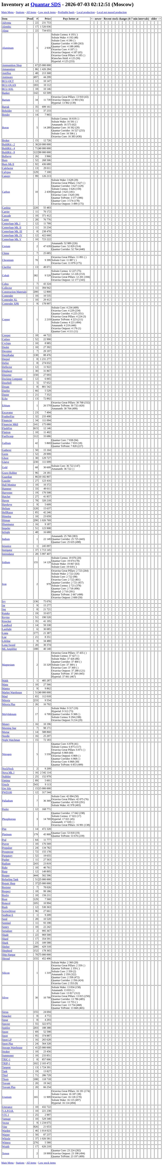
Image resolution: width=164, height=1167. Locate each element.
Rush (5, 907)
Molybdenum (9, 714)
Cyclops (6, 343)
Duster (5, 394)
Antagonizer (8, 69)
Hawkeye (7, 504)
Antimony (7, 77)
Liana (5, 633)
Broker (5, 140)
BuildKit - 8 (8, 152)
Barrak (5, 106)
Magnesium (8, 664)
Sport (5, 1035)
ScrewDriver (9, 911)
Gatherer (6, 450)
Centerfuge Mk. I (11, 223)
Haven (5, 500)
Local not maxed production (112, 12)
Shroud (6, 958)
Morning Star (9, 728)
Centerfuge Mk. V (11, 239)
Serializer (7, 930)
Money (6, 724)
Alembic (6, 26)
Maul (5, 696)
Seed (4, 919)
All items (31, 12)
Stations (20, 12)
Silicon (6, 972)
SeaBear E (7, 915)
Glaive (5, 462)
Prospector (7, 851)
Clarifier (6, 267)
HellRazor (7, 512)
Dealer (5, 347)
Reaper (6, 875)
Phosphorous (9, 819)
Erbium (6, 405)
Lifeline (6, 641)
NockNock (7, 768)
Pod (4, 839)
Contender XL (9, 299)
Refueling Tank (10, 879)
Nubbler (6, 776)
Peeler (5, 809)
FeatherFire (8, 416)
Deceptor (7, 351)
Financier (7, 420)
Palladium (7, 800)
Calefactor (7, 168)
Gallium (6, 443)
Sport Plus (7, 1043)
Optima (6, 780)
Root (4, 899)
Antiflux (6, 73)
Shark (5, 942)
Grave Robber (9, 472)
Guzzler (6, 480)
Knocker (6, 621)
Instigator (7, 550)
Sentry (5, 926)
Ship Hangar (8, 954)
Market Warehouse (12, 692)
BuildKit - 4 (8, 148)
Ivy (4, 601)
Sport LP (7, 1039)
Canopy (6, 176)
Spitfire (6, 1027)
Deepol (6, 359)
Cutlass (6, 339)
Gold (4, 467)
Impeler (6, 528)
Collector (7, 287)
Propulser (7, 847)
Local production (86, 12)
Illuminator (8, 524)
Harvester (7, 492)
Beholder (7, 110)
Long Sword (8, 645)
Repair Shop (8, 883)
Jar (3, 605)
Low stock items (47, 12)
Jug (4, 609)
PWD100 (7, 792)
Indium (6, 539)
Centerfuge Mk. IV (12, 235)
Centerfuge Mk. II (11, 227)
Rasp (4, 871)
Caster (5, 219)
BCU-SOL (7, 89)
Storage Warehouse (12, 1047)
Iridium (6, 562)
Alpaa (5, 30)
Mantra (6, 688)
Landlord (7, 625)
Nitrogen (7, 754)
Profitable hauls (66, 12)
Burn (4, 160)
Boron (5, 127)
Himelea (6, 516)
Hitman (6, 520)
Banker (6, 93)
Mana (5, 684)
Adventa (6, 22)
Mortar (5, 732)
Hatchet (6, 496)
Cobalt (5, 275)
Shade (5, 934)
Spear (5, 1019)
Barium (6, 99)
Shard (5, 938)
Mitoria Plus (8, 704)
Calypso (6, 172)
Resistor (6, 887)
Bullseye (6, 156)
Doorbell (7, 382)
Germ (5, 454)
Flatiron (6, 432)
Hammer (6, 488)
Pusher (5, 859)
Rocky (5, 895)
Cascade (6, 215)
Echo (5, 398)
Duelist (6, 390)
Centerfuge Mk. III (12, 231)
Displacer (7, 370)
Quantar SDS (46, 4)
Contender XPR (10, 303)
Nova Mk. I (8, 772)
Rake (5, 867)
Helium (6, 508)
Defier (5, 363)
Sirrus (5, 1012)
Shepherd (7, 950)
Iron (4, 584)
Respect (6, 891)
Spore (5, 1031)
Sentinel (6, 922)
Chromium (7, 260)
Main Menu (7, 12)
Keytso (6, 617)
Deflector (7, 367)
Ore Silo (6, 788)
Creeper (6, 335)
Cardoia (6, 207)
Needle (6, 736)
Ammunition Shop (12, 65)
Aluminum (7, 47)
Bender (6, 114)
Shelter (6, 946)
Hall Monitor (9, 484)
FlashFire (7, 428)
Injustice (6, 546)
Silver (5, 997)
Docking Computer (12, 378)
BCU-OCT (8, 81)
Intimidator (8, 554)
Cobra (5, 283)
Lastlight (7, 629)
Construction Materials (14, 291)
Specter (6, 1023)
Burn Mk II (8, 164)
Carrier (6, 211)
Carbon (6, 191)
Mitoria (6, 700)
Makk (5, 680)
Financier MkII (10, 424)
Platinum (7, 834)
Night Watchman (11, 739)
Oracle (5, 784)
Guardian (7, 476)
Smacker (6, 1015)
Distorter (7, 374)
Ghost (5, 458)
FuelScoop (7, 436)
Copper (6, 319)
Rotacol (6, 903)
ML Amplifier (9, 648)
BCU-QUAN (9, 85)
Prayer (5, 843)
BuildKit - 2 (8, 144)
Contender (7, 295)
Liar (4, 637)
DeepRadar (8, 355)
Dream (5, 386)
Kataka (6, 613)
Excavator (7, 412)
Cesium (6, 246)
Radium (6, 863)
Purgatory (7, 855)
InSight (6, 532)
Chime (5, 253)
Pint (4, 829)
